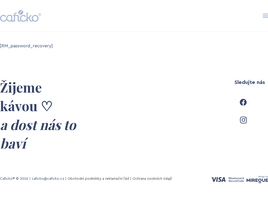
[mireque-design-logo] (257, 179)
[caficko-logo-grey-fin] (20, 16)
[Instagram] (243, 120)
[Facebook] (243, 102)
